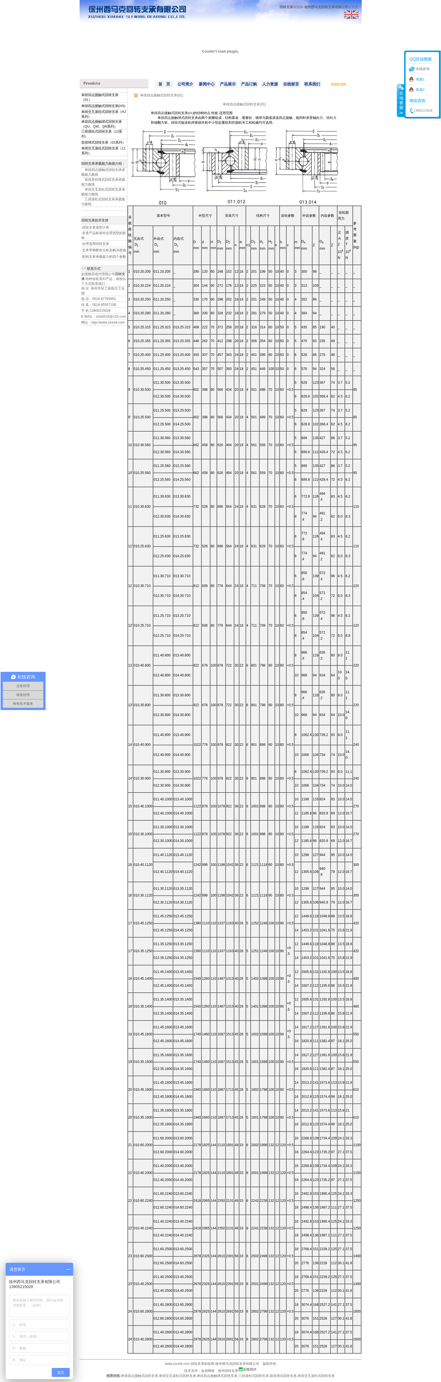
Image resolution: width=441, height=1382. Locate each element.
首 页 (164, 84)
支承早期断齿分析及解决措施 (104, 250)
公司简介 (185, 84)
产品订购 (249, 84)
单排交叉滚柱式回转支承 (177, 1376)
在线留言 (291, 84)
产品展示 (228, 84)
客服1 (420, 79)
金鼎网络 (208, 1371)
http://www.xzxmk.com (108, 322)
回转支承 (197, 1364)
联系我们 (312, 84)
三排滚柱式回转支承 (253, 1376)
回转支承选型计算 (95, 227)
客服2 (420, 90)
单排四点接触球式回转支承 (217, 1376)
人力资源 (270, 84)
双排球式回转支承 (283, 1376)
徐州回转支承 (228, 1371)
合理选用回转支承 (95, 244)
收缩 (401, 100)
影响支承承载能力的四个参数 (104, 257)
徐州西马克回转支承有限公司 (237, 1364)
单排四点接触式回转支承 (139, 1376)
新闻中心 (207, 84)
